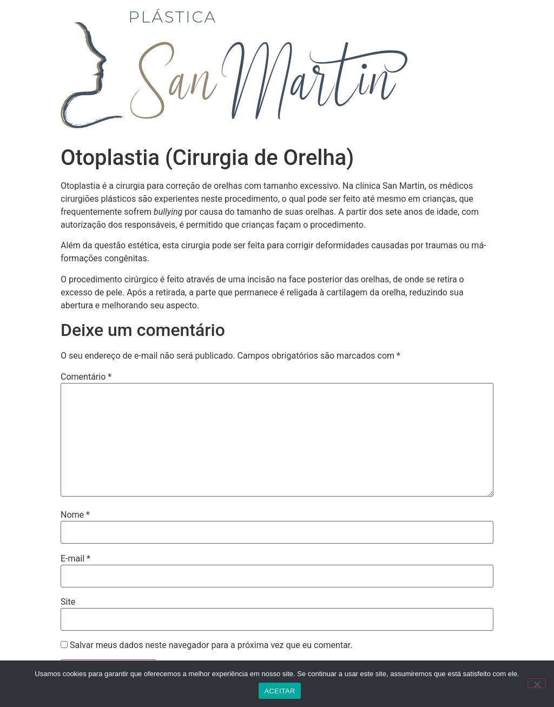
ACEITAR (279, 691)
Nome (75, 515)
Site (68, 602)
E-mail (75, 558)
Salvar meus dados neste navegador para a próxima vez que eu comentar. (211, 645)
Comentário (86, 377)
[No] (536, 683)
